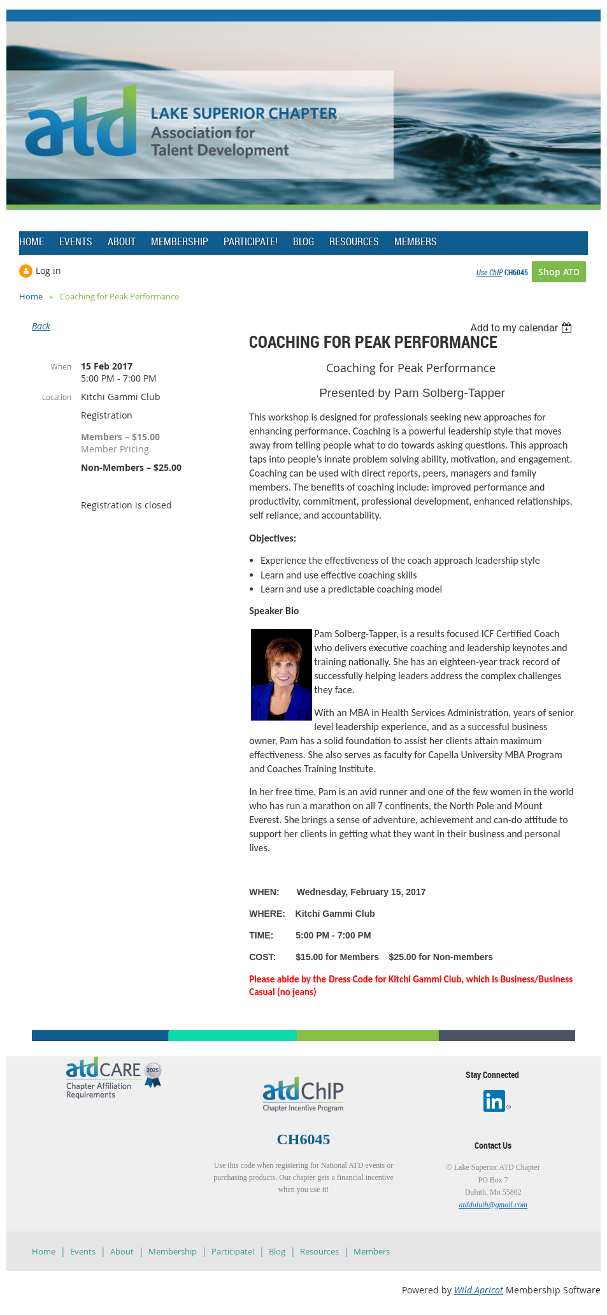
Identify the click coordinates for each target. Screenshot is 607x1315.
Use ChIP (489, 272)
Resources (319, 1251)
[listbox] (522, 328)
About (122, 1251)
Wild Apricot (478, 1290)
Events (83, 1251)
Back (41, 326)
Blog (277, 1251)
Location (56, 397)
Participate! (232, 1251)
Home (31, 296)
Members (371, 1251)
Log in (48, 270)
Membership (172, 1251)
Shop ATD (559, 272)
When (61, 366)
